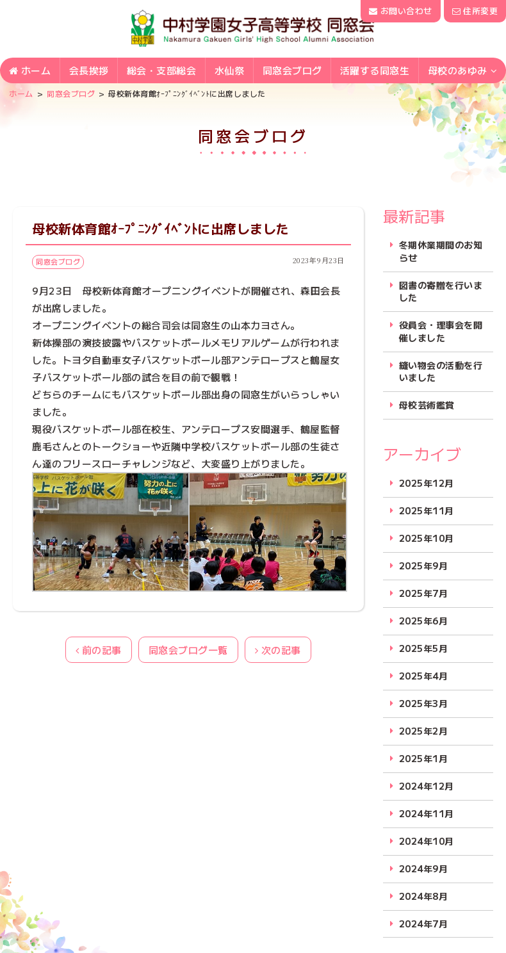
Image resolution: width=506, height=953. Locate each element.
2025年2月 (423, 731)
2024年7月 (423, 924)
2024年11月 (426, 814)
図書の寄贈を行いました (441, 291)
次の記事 (278, 649)
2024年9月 (423, 869)
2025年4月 (423, 676)
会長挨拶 (89, 71)
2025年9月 (423, 566)
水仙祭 (230, 71)
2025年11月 (426, 511)
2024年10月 (426, 841)
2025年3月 (423, 703)
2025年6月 (423, 621)
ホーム (30, 71)
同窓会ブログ (292, 71)
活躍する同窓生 (375, 71)
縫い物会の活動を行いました (441, 371)
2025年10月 (426, 538)
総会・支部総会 (162, 71)
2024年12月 (426, 786)
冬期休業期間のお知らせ (441, 251)
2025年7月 (423, 593)
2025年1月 (423, 759)
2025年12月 (426, 483)
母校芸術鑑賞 (427, 405)
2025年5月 (423, 648)
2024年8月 (423, 896)
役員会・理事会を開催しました (441, 331)
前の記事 (99, 649)
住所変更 (475, 10)
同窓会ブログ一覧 (188, 649)
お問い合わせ (400, 10)
